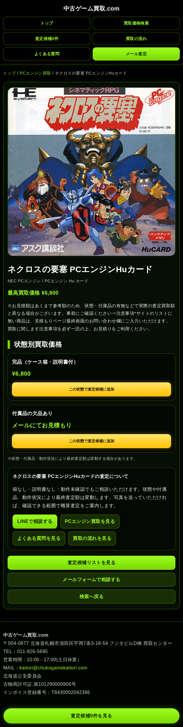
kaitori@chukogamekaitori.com (53, 667)
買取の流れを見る (92, 538)
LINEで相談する (35, 521)
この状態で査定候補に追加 (91, 389)
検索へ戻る (91, 596)
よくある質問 (47, 53)
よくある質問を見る (39, 538)
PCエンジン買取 (35, 73)
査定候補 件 (47, 38)
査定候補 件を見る (91, 716)
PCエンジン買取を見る (90, 521)
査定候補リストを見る (92, 562)
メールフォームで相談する (91, 579)
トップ (46, 23)
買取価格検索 (136, 23)
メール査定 (136, 53)
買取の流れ (136, 38)
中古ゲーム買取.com (91, 8)
